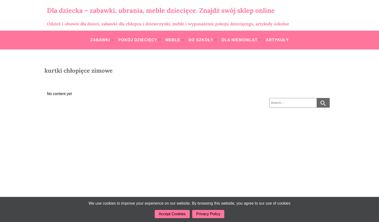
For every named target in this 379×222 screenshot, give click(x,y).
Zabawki (100, 40)
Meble (173, 40)
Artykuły (277, 40)
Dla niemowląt (239, 40)
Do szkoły (201, 40)
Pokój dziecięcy (137, 40)
